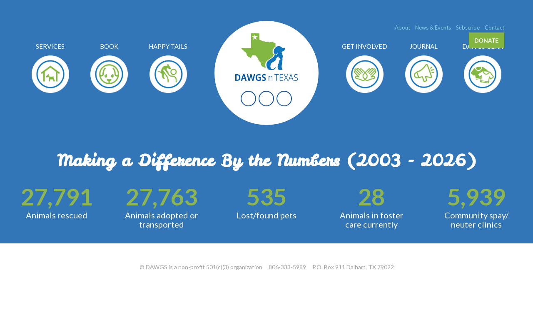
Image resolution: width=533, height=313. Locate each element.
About (402, 27)
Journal (424, 46)
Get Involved (364, 46)
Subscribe (468, 27)
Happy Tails (168, 46)
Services (50, 46)
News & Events (433, 27)
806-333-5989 (287, 266)
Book (109, 46)
